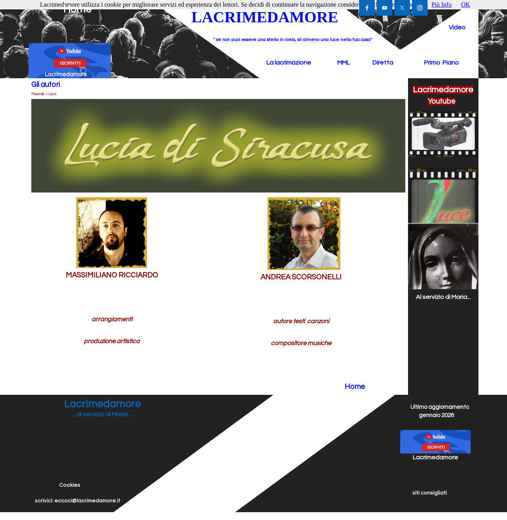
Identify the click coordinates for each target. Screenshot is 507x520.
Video (457, 27)
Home (77, 9)
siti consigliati (429, 493)
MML (343, 62)
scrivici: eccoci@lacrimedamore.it (77, 501)
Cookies (69, 485)
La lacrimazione (288, 62)
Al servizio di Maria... (443, 297)
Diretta (382, 62)
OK (465, 4)
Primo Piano (441, 62)
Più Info (441, 4)
